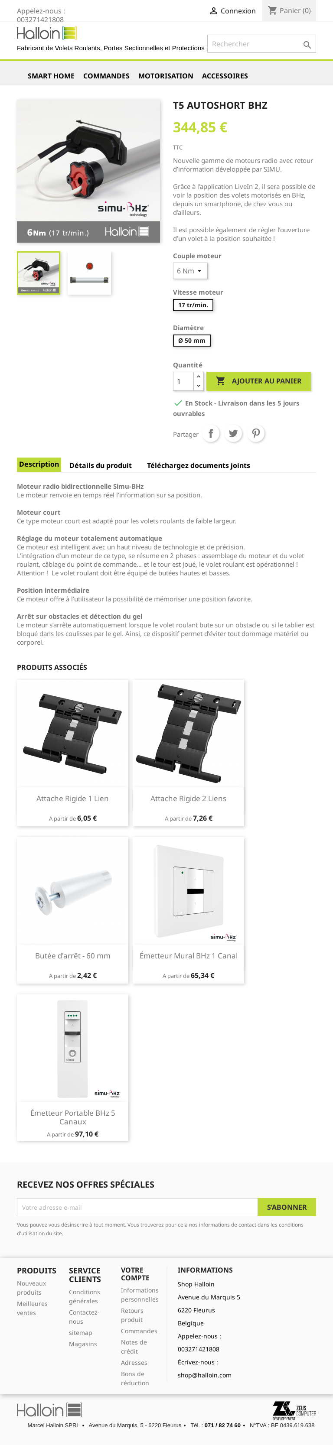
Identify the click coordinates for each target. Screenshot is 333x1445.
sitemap (80, 1332)
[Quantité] (183, 381)
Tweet (233, 433)
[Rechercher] (261, 44)
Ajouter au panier (258, 381)
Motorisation (165, 76)
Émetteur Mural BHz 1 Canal (189, 956)
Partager (210, 433)
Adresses (134, 1362)
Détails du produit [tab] (100, 465)
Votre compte (135, 1274)
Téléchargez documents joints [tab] (198, 465)
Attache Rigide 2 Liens (188, 798)
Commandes (106, 76)
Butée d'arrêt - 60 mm (73, 956)
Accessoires (225, 76)
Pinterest (255, 433)
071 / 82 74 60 (223, 1425)
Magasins (83, 1344)
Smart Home (51, 76)
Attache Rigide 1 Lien (72, 798)
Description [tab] (39, 464)
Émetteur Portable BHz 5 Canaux (72, 1117)
